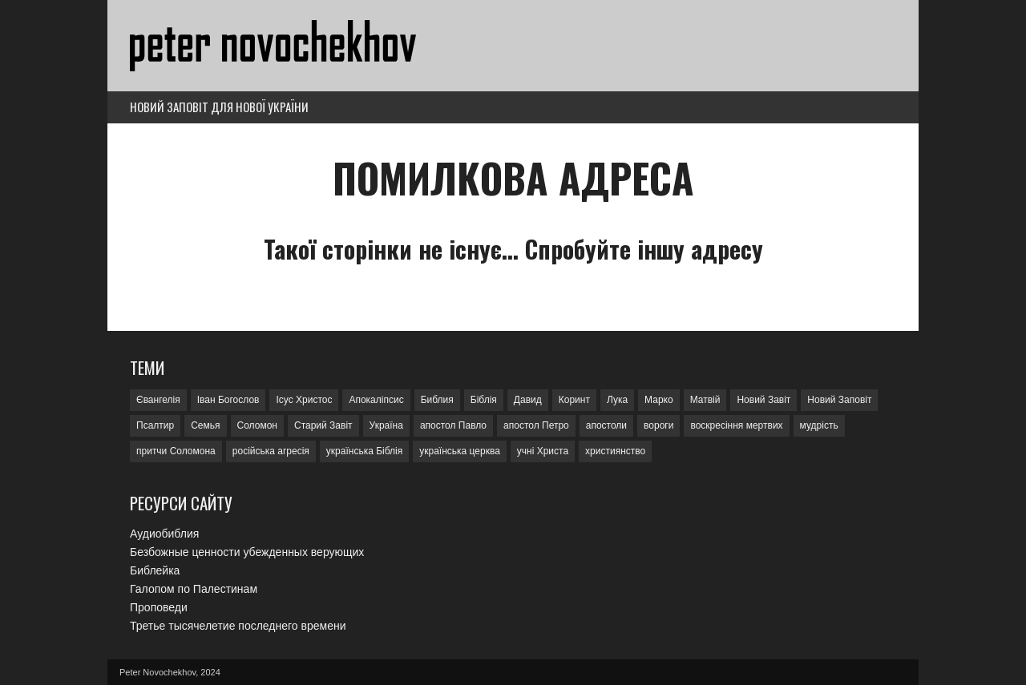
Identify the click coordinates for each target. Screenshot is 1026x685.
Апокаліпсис (376, 399)
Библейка (155, 570)
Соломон (257, 425)
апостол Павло (453, 425)
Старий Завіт (323, 425)
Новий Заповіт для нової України (219, 106)
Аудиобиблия (164, 533)
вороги (658, 425)
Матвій (705, 399)
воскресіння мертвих (736, 425)
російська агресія (270, 451)
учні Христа (542, 451)
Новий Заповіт (839, 399)
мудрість (819, 425)
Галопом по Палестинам (193, 588)
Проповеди (159, 607)
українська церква (459, 451)
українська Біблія (364, 451)
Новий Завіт (763, 399)
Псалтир (155, 425)
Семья (205, 425)
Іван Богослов (228, 399)
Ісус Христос (304, 399)
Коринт (574, 399)
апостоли (606, 425)
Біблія (484, 399)
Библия (437, 399)
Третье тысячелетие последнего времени (237, 625)
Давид (528, 399)
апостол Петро (536, 425)
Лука (617, 399)
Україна (386, 425)
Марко (658, 399)
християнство (615, 451)
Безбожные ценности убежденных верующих (247, 552)
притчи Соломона (176, 451)
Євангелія (158, 399)
